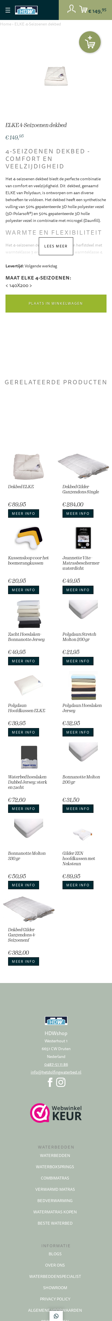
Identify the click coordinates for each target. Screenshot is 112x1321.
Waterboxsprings (55, 1167)
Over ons (55, 1265)
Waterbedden (55, 1155)
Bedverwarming (55, 1200)
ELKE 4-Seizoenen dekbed (37, 24)
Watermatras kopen (55, 1212)
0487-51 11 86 (56, 1064)
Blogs (55, 1254)
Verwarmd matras (55, 1189)
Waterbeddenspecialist (55, 1276)
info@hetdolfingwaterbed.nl (56, 1072)
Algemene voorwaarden (55, 1310)
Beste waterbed (55, 1223)
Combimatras (55, 1178)
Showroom (55, 1288)
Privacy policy (55, 1299)
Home (5, 24)
